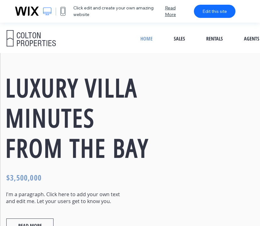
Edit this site (214, 11)
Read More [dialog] (170, 11)
